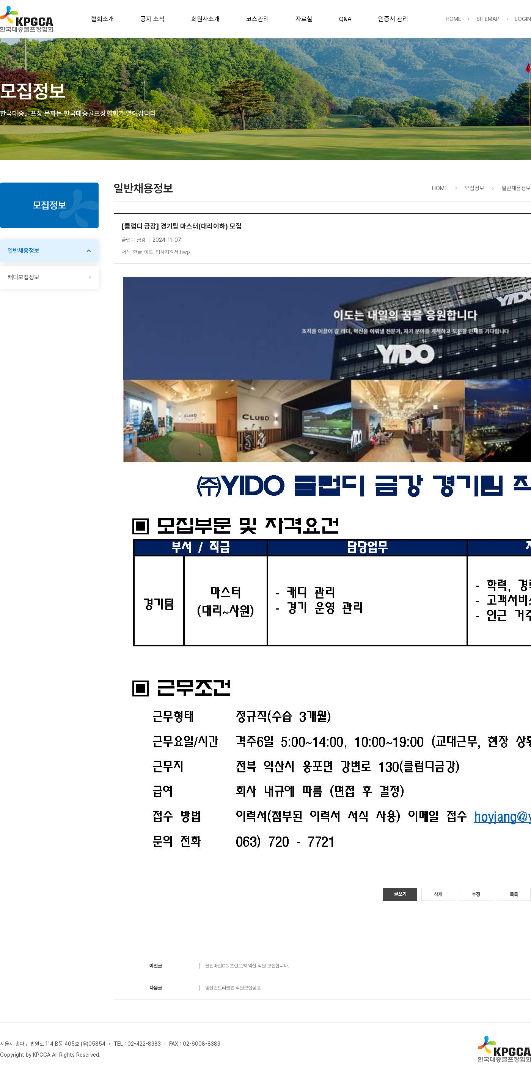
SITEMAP (488, 19)
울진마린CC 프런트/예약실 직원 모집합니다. (247, 966)
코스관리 (257, 19)
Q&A (345, 19)
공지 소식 (152, 19)
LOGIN (523, 19)
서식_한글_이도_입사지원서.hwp (155, 252)
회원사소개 (205, 19)
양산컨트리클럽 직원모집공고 (233, 988)
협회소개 (102, 19)
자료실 (304, 19)
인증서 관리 (393, 19)
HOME (453, 19)
